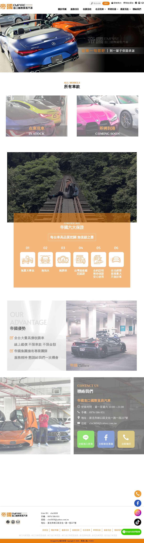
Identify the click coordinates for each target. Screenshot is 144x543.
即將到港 (112, 9)
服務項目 (74, 9)
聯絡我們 (137, 9)
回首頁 (45, 530)
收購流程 (87, 9)
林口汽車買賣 (24, 535)
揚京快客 (62, 541)
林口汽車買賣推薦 (38, 535)
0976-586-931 (54, 517)
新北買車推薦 (85, 535)
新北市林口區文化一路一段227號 (62, 523)
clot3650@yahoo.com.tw (58, 520)
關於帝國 (62, 9)
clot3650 (54, 513)
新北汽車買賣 (97, 535)
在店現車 (99, 9)
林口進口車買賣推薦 (70, 535)
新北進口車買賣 (110, 535)
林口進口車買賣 (53, 535)
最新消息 (124, 9)
